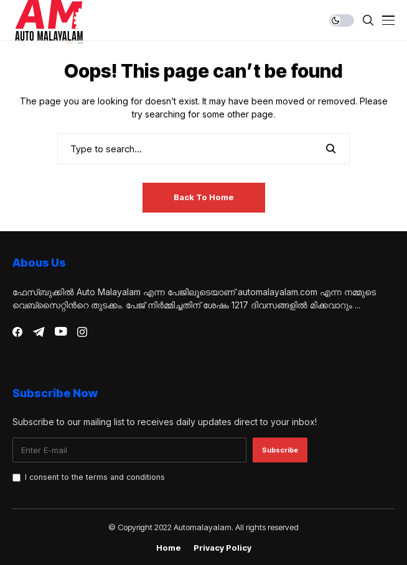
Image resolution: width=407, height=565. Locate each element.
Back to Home (204, 197)
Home (168, 548)
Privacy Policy (222, 548)
